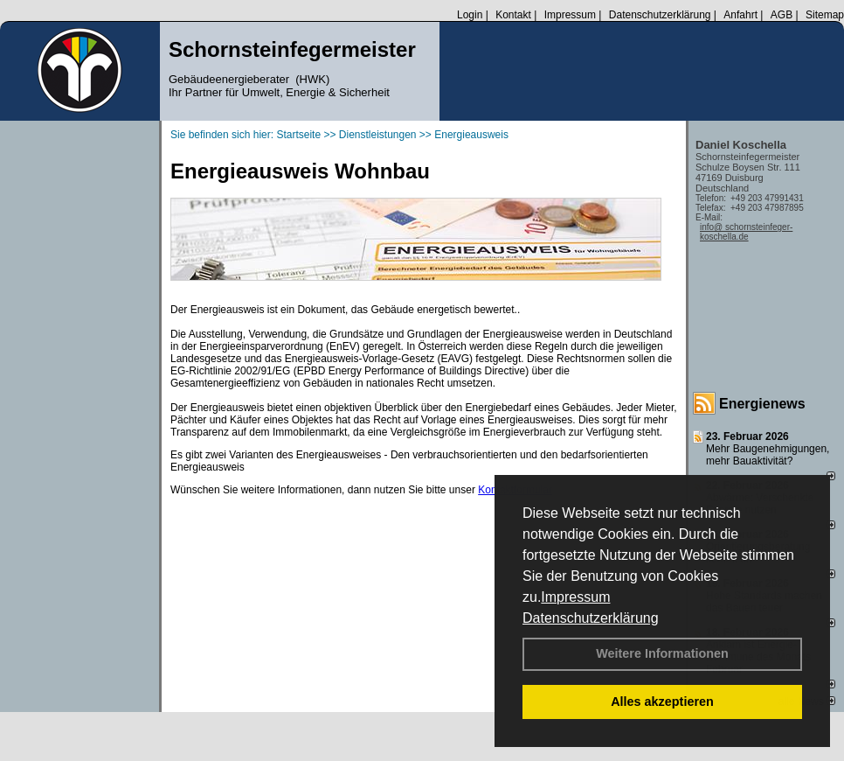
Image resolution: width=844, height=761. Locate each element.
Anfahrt (740, 15)
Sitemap (825, 15)
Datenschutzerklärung (590, 618)
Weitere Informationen (662, 653)
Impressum (575, 597)
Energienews (762, 403)
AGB (781, 15)
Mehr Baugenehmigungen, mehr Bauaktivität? (767, 455)
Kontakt (513, 15)
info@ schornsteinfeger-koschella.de (746, 231)
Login (469, 15)
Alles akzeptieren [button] (662, 702)
